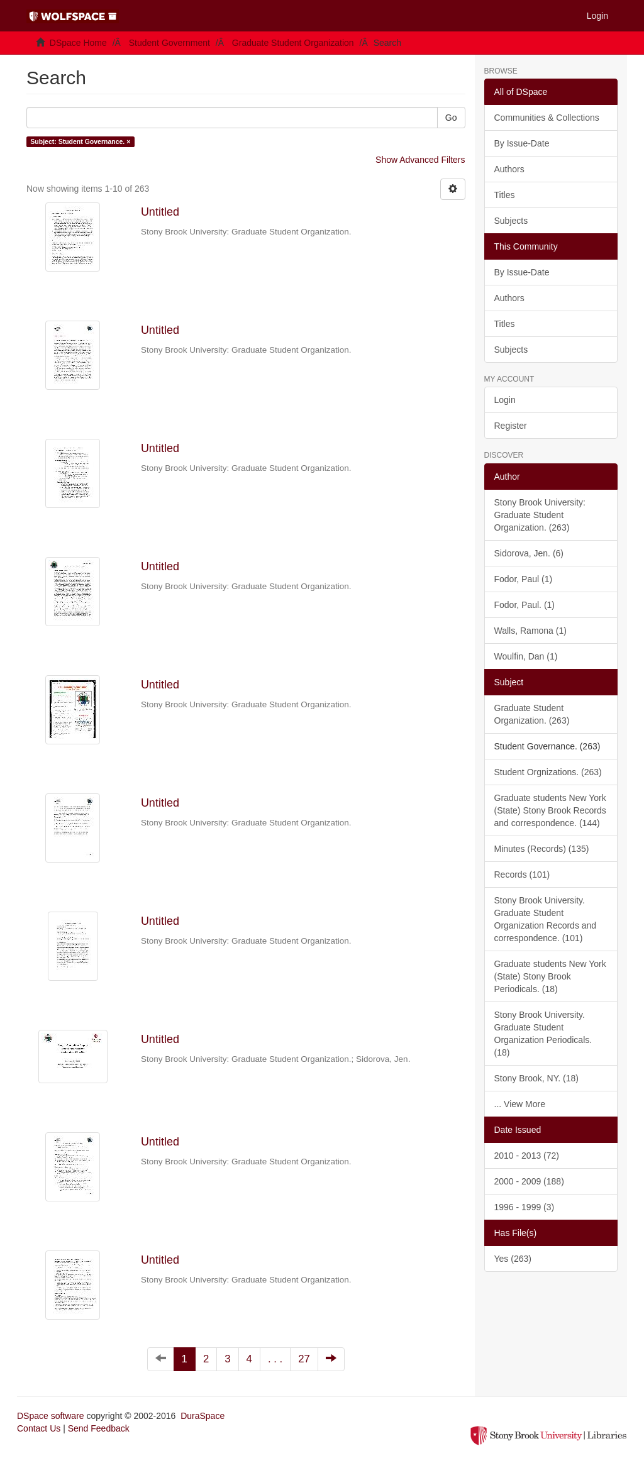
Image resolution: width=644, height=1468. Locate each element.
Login (505, 400)
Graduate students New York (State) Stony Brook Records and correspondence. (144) (550, 810)
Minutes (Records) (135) (541, 849)
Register (510, 426)
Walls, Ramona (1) (530, 631)
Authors (509, 169)
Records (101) (522, 874)
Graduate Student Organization (293, 43)
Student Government (169, 43)
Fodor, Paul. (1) (524, 605)
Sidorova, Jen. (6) (529, 553)
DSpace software (50, 1416)
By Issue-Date (522, 143)
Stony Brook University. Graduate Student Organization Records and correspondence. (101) (545, 919)
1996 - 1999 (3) (524, 1207)
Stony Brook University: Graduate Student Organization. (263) (540, 515)
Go (451, 118)
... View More (519, 1104)
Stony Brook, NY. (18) (536, 1078)
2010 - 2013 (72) (527, 1156)
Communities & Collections (546, 118)
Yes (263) (512, 1259)
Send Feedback (99, 1428)
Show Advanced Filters (420, 160)
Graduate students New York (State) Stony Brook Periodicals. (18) (550, 976)
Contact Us (38, 1428)
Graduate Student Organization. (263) (532, 714)
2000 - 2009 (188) (529, 1181)
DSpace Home (78, 43)
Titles (504, 195)
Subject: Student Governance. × (80, 141)
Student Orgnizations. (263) (548, 772)
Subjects (511, 221)
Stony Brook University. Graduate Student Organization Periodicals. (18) (543, 1033)
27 (304, 1359)
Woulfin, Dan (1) (526, 656)
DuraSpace (202, 1416)
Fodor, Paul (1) (523, 579)
